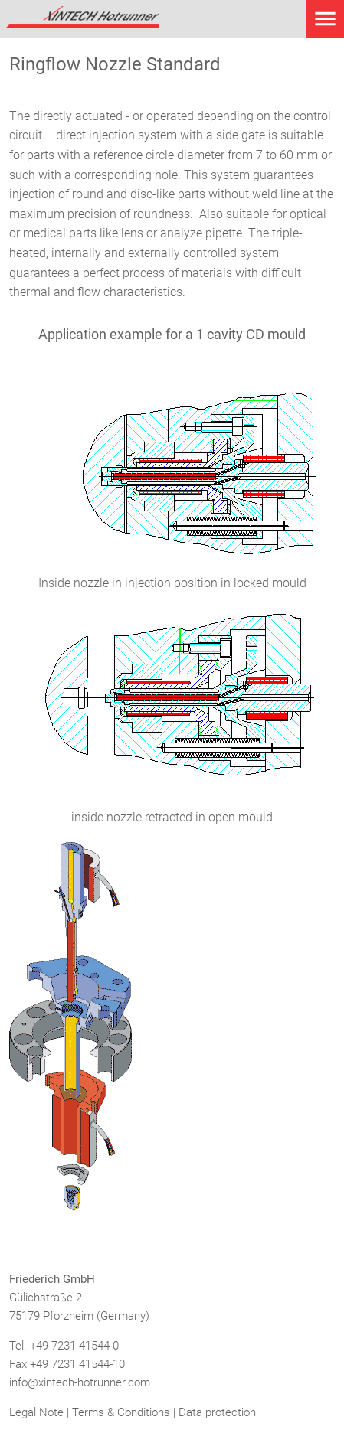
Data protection (217, 1412)
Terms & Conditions (121, 1412)
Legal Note (36, 1412)
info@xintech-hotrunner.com (79, 1382)
